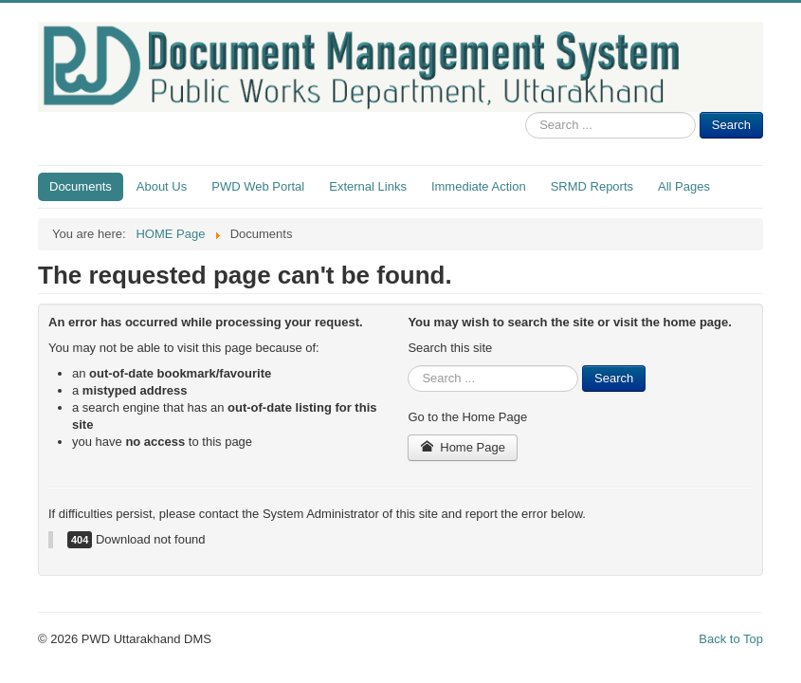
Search (731, 125)
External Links (368, 186)
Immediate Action (478, 186)
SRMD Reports (592, 186)
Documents (80, 186)
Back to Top (731, 639)
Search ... (525, 112)
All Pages (684, 186)
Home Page (462, 447)
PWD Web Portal (257, 186)
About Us (162, 186)
